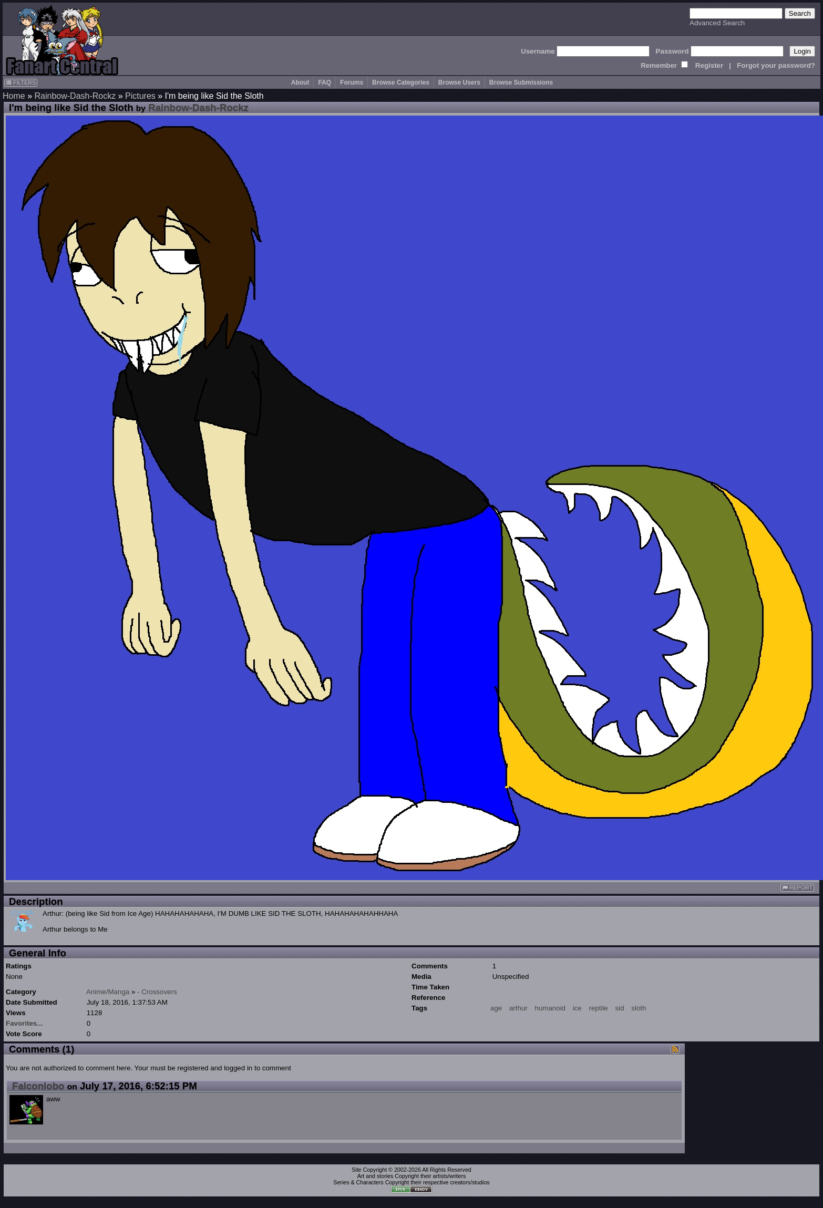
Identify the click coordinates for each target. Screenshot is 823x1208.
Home (14, 95)
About (300, 82)
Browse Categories (400, 82)
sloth (638, 1008)
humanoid (549, 1008)
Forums (351, 82)
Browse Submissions (521, 82)
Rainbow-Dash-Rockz (75, 95)
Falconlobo (38, 1085)
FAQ (324, 82)
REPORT (797, 887)
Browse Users (459, 82)
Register (709, 65)
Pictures (140, 95)
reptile (598, 1008)
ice (577, 1008)
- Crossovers (157, 992)
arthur (518, 1008)
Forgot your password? (776, 65)
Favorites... (24, 1023)
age (496, 1008)
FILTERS (21, 82)
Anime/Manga (107, 992)
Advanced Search (717, 23)
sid (619, 1008)
